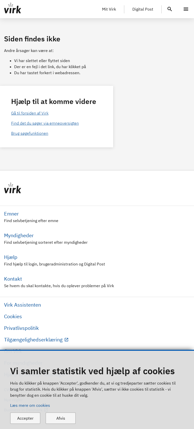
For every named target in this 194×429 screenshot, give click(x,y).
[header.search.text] (170, 8)
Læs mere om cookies (30, 405)
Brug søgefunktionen (29, 133)
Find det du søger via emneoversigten (45, 123)
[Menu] (186, 9)
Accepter (25, 418)
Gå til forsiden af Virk (29, 113)
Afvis (60, 418)
